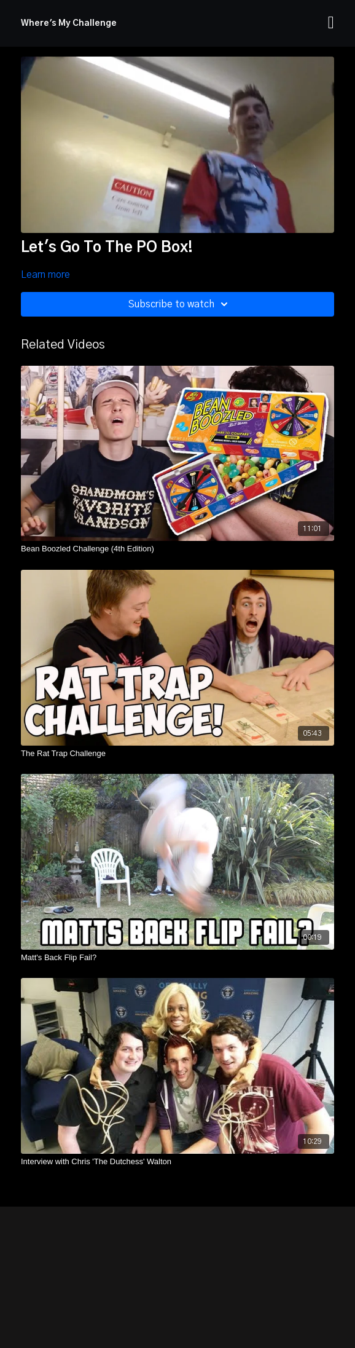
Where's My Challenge (69, 23)
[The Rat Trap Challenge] (177, 753)
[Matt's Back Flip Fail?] (177, 958)
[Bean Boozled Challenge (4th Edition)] (177, 549)
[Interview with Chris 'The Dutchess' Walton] (177, 1162)
